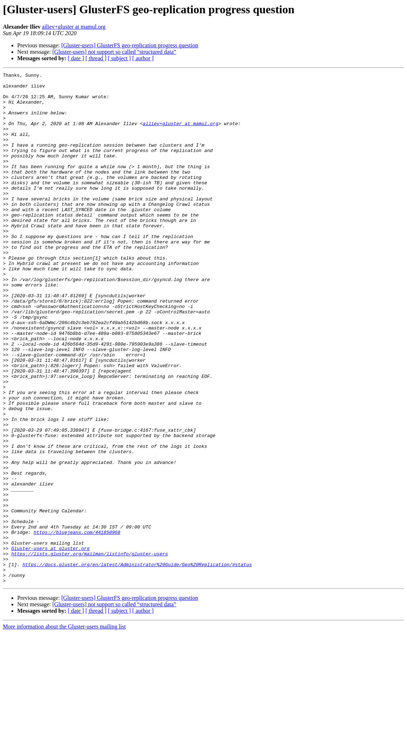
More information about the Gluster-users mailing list (64, 729)
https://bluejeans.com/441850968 (77, 624)
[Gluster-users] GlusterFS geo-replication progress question (129, 45)
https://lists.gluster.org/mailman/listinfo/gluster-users (89, 650)
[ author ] (143, 58)
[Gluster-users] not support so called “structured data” (114, 52)
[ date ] (76, 58)
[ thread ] (96, 58)
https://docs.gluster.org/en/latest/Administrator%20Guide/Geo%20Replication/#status (137, 663)
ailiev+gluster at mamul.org (73, 27)
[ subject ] (119, 58)
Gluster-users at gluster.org (50, 644)
